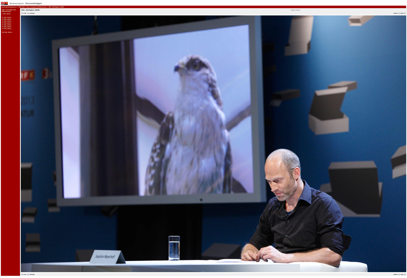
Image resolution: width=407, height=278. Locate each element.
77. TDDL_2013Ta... (7, 28)
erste (25, 13)
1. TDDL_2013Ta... (6, 13)
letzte (401, 13)
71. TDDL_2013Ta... (7, 17)
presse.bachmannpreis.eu (9, 7)
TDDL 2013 (21, 7)
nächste (396, 13)
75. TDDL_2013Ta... (7, 25)
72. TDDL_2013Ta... (7, 19)
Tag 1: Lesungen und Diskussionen (36, 7)
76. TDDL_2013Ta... (7, 26)
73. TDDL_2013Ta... (7, 21)
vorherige (32, 13)
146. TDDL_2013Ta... (7, 32)
